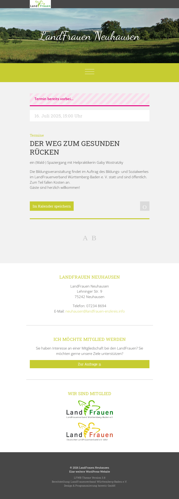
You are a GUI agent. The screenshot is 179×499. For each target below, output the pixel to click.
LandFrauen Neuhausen (89, 36)
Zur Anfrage (89, 364)
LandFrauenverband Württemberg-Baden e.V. (99, 481)
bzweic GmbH (106, 485)
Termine (37, 135)
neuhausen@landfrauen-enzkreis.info (95, 311)
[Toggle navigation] (89, 71)
